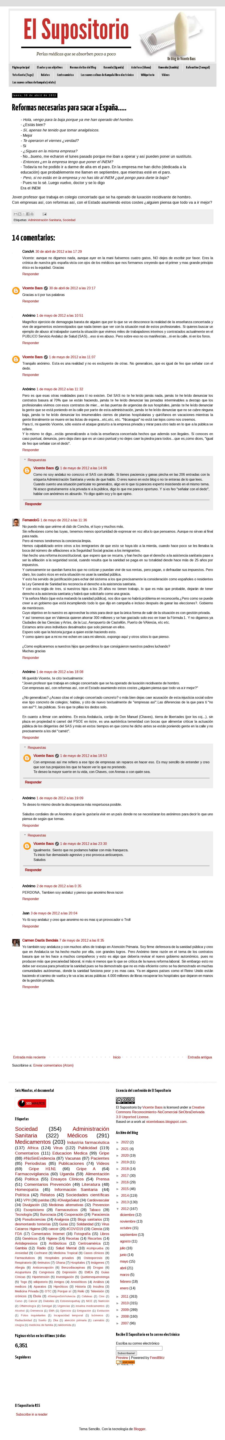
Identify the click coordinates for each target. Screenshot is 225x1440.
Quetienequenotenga (95, 1277)
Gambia (21, 1248)
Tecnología (23, 1214)
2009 (125, 1310)
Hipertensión (41, 1277)
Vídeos (166, 75)
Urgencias (63, 1306)
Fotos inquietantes (33, 1315)
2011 (125, 1296)
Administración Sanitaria (44, 220)
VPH (26, 1200)
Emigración (84, 1310)
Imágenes (97, 1262)
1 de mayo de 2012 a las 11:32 (60, 389)
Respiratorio (23, 1262)
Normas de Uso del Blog (83, 67)
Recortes (95, 1238)
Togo (23, 1282)
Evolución (103, 1310)
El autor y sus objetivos (50, 67)
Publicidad (87, 1148)
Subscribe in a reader (32, 1414)
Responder (30, 274)
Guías (63, 1224)
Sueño (42, 1320)
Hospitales (77, 1262)
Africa (32, 1148)
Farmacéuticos (25, 1258)
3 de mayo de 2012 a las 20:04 (54, 913)
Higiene (51, 1238)
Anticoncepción (43, 1267)
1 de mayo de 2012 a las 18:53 (83, 756)
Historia (80, 1286)
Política (22, 1195)
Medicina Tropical (66, 1253)
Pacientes (100, 1158)
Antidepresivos (26, 1243)
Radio (41, 1248)
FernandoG (30, 520)
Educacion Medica (69, 1153)
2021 (125, 1149)
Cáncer (32, 1301)
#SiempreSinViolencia (61, 1296)
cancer (53, 1229)
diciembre (127, 1215)
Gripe (104, 1153)
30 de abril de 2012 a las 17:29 (58, 251)
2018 (125, 1169)
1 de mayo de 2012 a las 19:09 (60, 798)
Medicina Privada (27, 1291)
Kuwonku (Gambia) (168, 67)
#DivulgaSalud (68, 1200)
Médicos (77, 1135)
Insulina (98, 1286)
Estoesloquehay (70, 1301)
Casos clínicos (94, 1253)
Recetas (72, 1238)
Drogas (98, 1267)
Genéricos (30, 1238)
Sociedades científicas (87, 1195)
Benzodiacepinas (73, 1267)
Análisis (98, 1282)
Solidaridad (84, 1224)
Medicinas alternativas (66, 1205)
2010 (125, 1303)
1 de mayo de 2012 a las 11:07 (72, 357)
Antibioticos (58, 1243)
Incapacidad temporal (68, 1315)
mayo (124, 1261)
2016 (125, 1182)
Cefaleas (87, 1296)
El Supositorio (126, 1107)
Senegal (47, 1306)
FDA (18, 1234)
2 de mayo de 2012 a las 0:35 (59, 886)
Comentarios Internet (48, 1234)
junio (124, 1255)
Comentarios (27, 1153)
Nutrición (103, 1301)
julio (123, 1248)
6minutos (44, 1262)
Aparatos (40, 1286)
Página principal (21, 67)
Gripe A (86, 1169)
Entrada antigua (200, 1057)
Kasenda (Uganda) (114, 67)
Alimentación (97, 1174)
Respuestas (37, 460)
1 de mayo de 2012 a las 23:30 (83, 844)
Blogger (139, 1429)
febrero (126, 1281)
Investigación (65, 1277)
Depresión (69, 1272)
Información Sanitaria (76, 1189)
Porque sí (65, 1291)
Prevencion (101, 1205)
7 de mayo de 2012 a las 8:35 (81, 940)
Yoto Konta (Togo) (23, 75)
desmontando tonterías (33, 1224)
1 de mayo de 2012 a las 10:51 (60, 315)
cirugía (19, 1325)
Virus (58, 1148)
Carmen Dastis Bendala (40, 940)
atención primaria (75, 1320)
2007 (125, 1323)
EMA (52, 1310)
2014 (125, 1195)
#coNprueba (95, 1248)
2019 (125, 1162)
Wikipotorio (147, 75)
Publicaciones (71, 1163)
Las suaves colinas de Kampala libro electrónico (107, 75)
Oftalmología (28, 1306)
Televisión (97, 1291)
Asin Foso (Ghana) (141, 67)
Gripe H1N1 (42, 1169)
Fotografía (82, 1234)
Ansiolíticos (79, 1282)
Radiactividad (23, 1320)
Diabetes (48, 1301)
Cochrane (40, 1253)
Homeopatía (26, 1189)
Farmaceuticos (66, 1210)
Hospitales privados (59, 1258)
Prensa (102, 1179)
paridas (44, 1200)
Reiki (81, 1291)
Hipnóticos (61, 1286)
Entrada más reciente (29, 1057)
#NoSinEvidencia (39, 1158)
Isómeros (97, 1315)
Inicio (117, 1057)
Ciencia (96, 1229)
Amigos (59, 1282)
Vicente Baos (32, 288)
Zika (55, 1320)
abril (123, 1268)
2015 (125, 1189)
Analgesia (61, 1219)
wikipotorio (40, 1282)
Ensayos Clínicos (67, 1179)
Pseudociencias (34, 1219)
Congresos (46, 1272)
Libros (104, 1234)
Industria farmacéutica (88, 1142)
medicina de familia (41, 1325)
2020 (125, 1155)
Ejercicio (65, 1310)
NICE (89, 1301)
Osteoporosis (93, 1258)
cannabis (98, 1320)
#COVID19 (74, 1229)
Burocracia (48, 1214)
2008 (125, 1316)
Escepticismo (34, 1210)
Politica (31, 1179)
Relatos (45, 75)
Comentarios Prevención (47, 1184)
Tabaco (94, 1210)
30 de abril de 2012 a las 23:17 (72, 288)
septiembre (129, 1234)
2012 (125, 1209)
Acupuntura (23, 1272)
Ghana (60, 1262)
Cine (101, 1296)
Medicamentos (33, 1142)
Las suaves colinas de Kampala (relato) (34, 82)
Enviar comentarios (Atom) (53, 1065)
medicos (20, 1286)
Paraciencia (100, 1214)
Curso (18, 1301)
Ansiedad (21, 1253)
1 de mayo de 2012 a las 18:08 (60, 672)
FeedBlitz (157, 1358)
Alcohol (20, 1310)
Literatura (91, 1184)
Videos (102, 1163)
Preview (122, 1358)
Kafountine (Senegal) (198, 67)
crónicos (21, 1296)
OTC (48, 1291)
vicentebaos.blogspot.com (166, 1121)
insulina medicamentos (90, 1306)
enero (124, 1288)
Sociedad (69, 220)
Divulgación (31, 1205)
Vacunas (73, 1158)
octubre (126, 1228)
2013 (125, 1202)
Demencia (36, 1310)
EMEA (89, 1272)
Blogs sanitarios (90, 1219)
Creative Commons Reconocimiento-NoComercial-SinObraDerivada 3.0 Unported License (160, 1112)
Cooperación (73, 1214)
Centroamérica (65, 75)
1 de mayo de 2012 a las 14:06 (83, 468)
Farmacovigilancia (32, 1174)
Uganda (67, 1174)
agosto (126, 1241)
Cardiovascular (98, 1200)
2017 (125, 1175)
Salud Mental (66, 1248)
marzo (125, 1275)
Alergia (20, 1267)
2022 (125, 1142)
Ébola (37, 1296)
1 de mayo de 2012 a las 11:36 (63, 520)
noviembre (128, 1221)
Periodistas (35, 1163)
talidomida (64, 1325)
